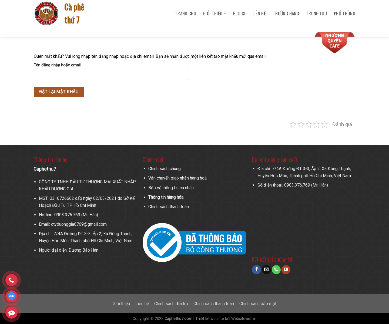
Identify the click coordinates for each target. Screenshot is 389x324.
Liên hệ (259, 13)
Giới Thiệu (214, 13)
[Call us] (276, 269)
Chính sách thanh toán (168, 206)
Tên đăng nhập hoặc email (57, 65)
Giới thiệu (121, 303)
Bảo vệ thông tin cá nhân (171, 187)
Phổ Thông (344, 13)
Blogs (239, 13)
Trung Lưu (316, 13)
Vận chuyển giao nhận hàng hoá (177, 178)
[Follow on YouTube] (285, 269)
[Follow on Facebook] (256, 269)
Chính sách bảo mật (257, 303)
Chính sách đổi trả (171, 303)
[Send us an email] (266, 269)
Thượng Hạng (286, 13)
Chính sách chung (164, 168)
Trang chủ (185, 13)
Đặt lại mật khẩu (58, 91)
